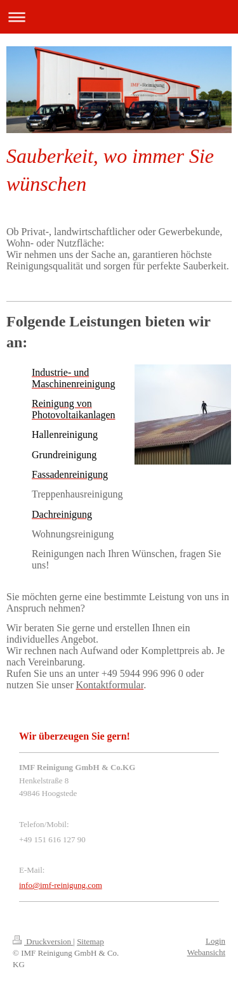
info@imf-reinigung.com (60, 885)
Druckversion (43, 941)
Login (215, 941)
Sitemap (90, 941)
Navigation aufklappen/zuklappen (119, 16)
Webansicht (206, 952)
